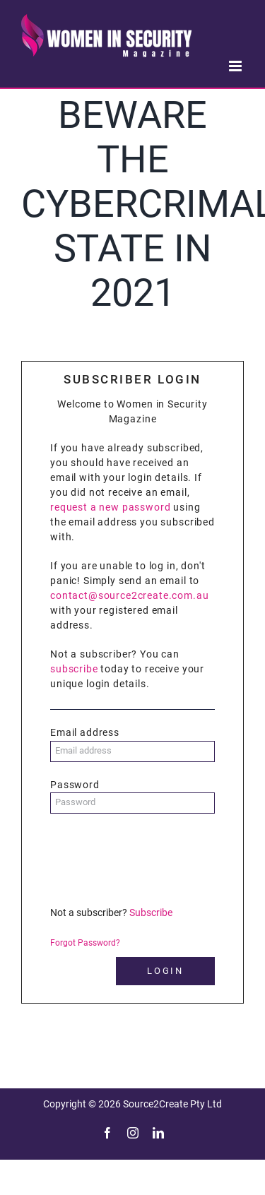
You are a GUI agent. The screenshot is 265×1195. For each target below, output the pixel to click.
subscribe (74, 668)
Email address (84, 732)
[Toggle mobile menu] (236, 66)
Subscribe (150, 912)
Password (75, 785)
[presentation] (157, 858)
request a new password (110, 507)
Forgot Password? (85, 943)
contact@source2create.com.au (129, 595)
